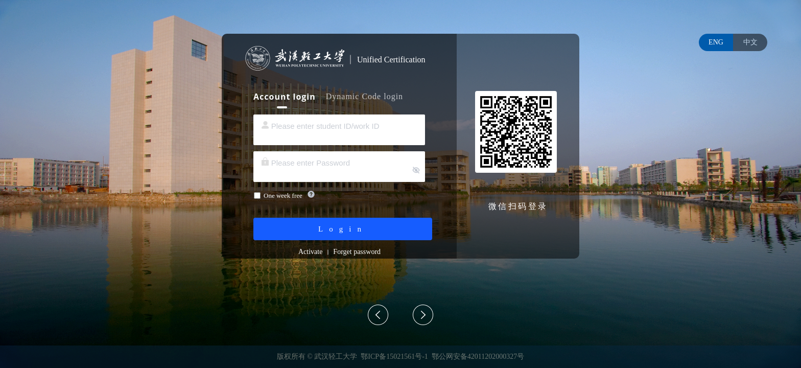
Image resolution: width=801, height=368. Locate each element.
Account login (284, 96)
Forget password (357, 252)
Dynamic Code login (364, 96)
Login (342, 229)
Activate (310, 252)
